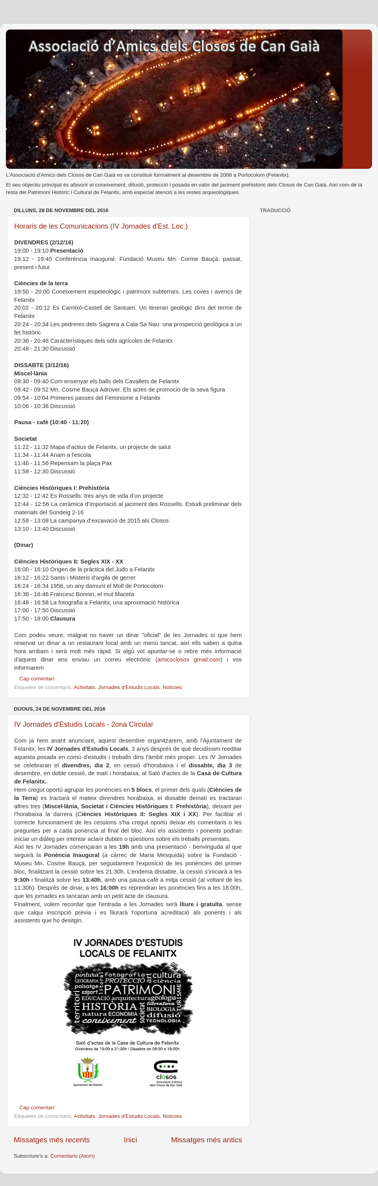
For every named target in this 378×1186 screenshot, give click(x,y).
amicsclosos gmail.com (189, 659)
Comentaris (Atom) (72, 1156)
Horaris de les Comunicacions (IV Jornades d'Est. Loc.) (101, 226)
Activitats (84, 687)
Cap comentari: (38, 679)
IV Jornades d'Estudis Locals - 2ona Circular (84, 724)
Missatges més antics (206, 1140)
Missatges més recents (52, 1140)
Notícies (172, 687)
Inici (130, 1140)
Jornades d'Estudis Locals (128, 687)
